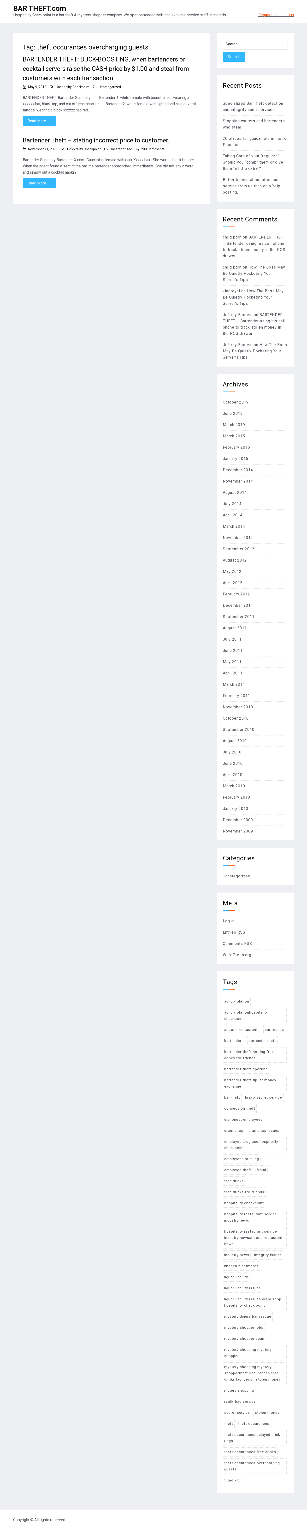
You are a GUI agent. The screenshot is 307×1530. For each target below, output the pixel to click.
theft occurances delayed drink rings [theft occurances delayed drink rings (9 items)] (252, 1437)
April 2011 (232, 673)
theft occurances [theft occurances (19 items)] (253, 1423)
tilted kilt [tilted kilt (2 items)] (232, 1480)
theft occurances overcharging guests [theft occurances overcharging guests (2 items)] (252, 1466)
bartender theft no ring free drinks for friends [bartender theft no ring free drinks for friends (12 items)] (249, 1055)
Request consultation (276, 14)
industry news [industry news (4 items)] (236, 1255)
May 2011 (232, 662)
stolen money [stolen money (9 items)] (267, 1412)
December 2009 (238, 820)
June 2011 (233, 650)
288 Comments (153, 149)
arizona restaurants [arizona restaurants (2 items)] (242, 1030)
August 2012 (235, 560)
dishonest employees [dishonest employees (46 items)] (243, 1119)
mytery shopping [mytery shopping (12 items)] (239, 1390)
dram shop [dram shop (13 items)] (233, 1130)
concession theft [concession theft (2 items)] (239, 1108)
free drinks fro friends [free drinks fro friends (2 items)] (244, 1192)
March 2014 (234, 526)
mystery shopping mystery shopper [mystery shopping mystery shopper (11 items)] (248, 1352)
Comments (237, 943)
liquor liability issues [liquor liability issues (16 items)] (242, 1288)
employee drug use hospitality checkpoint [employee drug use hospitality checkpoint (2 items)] (251, 1144)
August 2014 (235, 492)
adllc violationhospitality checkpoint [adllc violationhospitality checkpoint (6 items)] (246, 1015)
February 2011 (236, 695)
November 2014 (238, 481)
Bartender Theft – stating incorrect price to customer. (96, 140)
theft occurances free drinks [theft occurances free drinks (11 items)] (250, 1452)
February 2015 (236, 447)
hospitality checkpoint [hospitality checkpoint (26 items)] (244, 1203)
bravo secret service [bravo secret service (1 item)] (263, 1097)
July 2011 (232, 639)
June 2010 (233, 763)
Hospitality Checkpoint (72, 87)
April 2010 (232, 774)
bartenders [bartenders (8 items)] (234, 1041)
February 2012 (236, 594)
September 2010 (238, 729)
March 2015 (234, 436)
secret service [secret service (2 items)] (237, 1412)
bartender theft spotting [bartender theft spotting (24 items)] (246, 1069)
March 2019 (234, 424)
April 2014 (232, 515)
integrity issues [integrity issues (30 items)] (268, 1255)
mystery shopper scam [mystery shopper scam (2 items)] (245, 1338)
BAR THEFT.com (39, 8)
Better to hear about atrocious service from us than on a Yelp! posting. (252, 186)
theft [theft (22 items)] (228, 1423)
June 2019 (233, 413)
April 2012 (232, 583)
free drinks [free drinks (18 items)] (234, 1181)
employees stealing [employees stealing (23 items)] (241, 1159)
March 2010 (234, 786)
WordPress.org (237, 955)
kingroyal (231, 291)
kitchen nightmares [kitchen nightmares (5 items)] (241, 1266)
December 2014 (238, 470)
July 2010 (232, 752)
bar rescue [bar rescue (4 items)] (274, 1030)
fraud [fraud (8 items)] (261, 1170)
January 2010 (235, 808)
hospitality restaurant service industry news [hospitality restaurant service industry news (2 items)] (250, 1217)
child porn (232, 237)
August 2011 (235, 628)
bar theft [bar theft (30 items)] (232, 1097)
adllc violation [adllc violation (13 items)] (236, 1001)
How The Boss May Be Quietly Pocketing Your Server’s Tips (254, 273)
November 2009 (238, 831)
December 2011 (238, 605)
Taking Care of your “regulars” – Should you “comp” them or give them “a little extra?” (253, 162)
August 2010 (235, 741)
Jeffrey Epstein (238, 314)
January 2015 (235, 458)
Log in (229, 921)
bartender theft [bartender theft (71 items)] (262, 1041)
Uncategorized (110, 87)
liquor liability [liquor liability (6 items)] (236, 1277)
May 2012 (232, 571)
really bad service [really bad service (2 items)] (240, 1401)
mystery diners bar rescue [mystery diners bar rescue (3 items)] (247, 1316)
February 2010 (236, 797)
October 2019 (236, 402)
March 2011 (234, 684)
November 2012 (238, 537)
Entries (234, 932)
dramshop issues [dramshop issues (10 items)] (263, 1130)
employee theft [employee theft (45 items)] (238, 1170)
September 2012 (238, 549)
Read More (39, 120)
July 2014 (232, 504)
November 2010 (238, 707)
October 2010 (236, 718)
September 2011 (238, 616)
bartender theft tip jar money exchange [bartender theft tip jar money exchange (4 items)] (250, 1083)
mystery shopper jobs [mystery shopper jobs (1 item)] (243, 1327)
